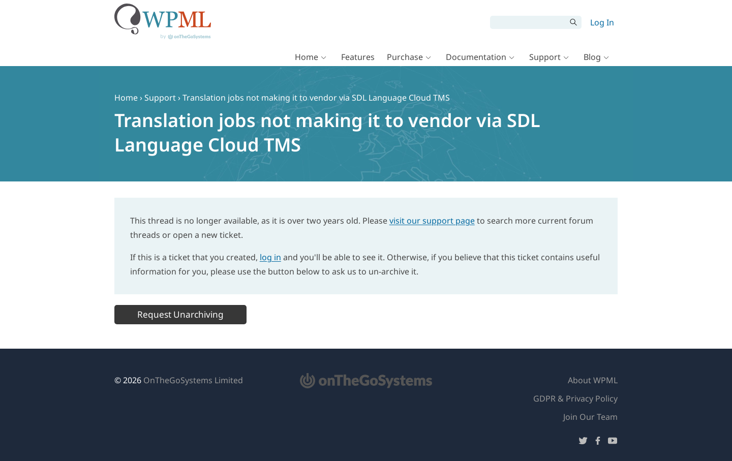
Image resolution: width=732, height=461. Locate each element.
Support (545, 57)
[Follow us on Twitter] (583, 442)
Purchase (405, 57)
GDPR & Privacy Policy (575, 398)
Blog (592, 57)
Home (306, 57)
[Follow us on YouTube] (612, 442)
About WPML (593, 380)
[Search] (528, 22)
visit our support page (432, 220)
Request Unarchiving (180, 314)
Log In (602, 22)
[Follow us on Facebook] (598, 442)
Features (358, 57)
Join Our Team (590, 416)
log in (270, 257)
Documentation (476, 57)
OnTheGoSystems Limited (193, 380)
